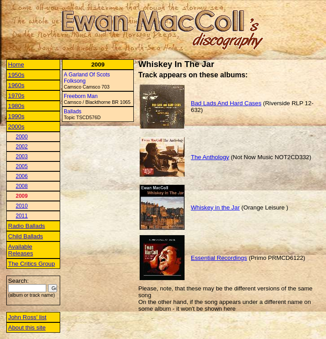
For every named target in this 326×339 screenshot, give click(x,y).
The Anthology (210, 157)
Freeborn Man (80, 96)
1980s (16, 106)
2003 (22, 156)
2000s (16, 126)
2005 (22, 166)
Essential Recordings (219, 257)
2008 (22, 186)
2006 (22, 176)
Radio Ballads (26, 226)
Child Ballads (25, 236)
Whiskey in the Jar (215, 207)
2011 (22, 216)
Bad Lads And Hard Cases (226, 103)
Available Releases (20, 250)
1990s (16, 116)
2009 (22, 196)
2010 (22, 206)
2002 (22, 146)
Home (16, 64)
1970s (16, 95)
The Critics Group (31, 263)
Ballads (72, 111)
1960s (16, 85)
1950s (16, 74)
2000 (22, 137)
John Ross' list (27, 317)
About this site (27, 327)
